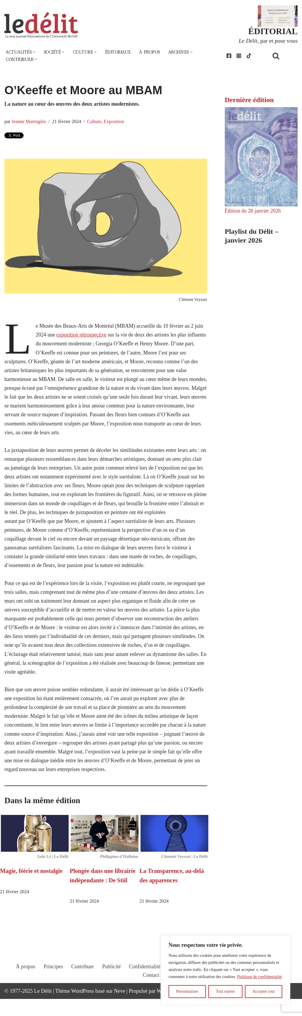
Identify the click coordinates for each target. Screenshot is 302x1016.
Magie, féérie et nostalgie (31, 887)
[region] (225, 969)
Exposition (115, 122)
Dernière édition (249, 100)
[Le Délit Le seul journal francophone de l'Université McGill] (41, 25)
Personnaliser (187, 991)
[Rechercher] (283, 56)
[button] (35, 52)
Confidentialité (145, 989)
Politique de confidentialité (259, 976)
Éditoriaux (120, 52)
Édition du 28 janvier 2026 (253, 211)
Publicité (111, 989)
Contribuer (81, 989)
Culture (95, 122)
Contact (151, 997)
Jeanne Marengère (29, 122)
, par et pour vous (268, 40)
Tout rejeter (225, 991)
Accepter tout (264, 991)
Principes (52, 989)
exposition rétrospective (82, 336)
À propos (153, 52)
